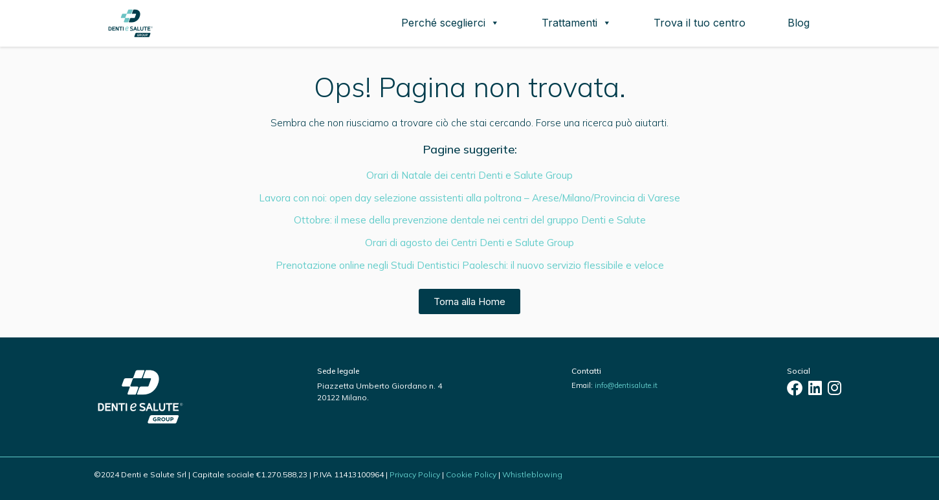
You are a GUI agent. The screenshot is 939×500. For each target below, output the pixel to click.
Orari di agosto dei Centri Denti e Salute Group (469, 242)
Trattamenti (577, 22)
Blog (799, 22)
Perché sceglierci (450, 22)
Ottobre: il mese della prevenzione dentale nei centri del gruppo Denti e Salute (470, 220)
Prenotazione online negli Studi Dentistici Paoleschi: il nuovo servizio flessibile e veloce (470, 265)
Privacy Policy (415, 474)
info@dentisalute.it (626, 385)
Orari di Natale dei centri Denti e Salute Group (469, 175)
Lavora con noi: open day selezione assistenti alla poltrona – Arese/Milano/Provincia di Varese (469, 198)
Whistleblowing (532, 474)
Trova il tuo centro (700, 22)
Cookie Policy (471, 474)
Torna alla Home (469, 301)
